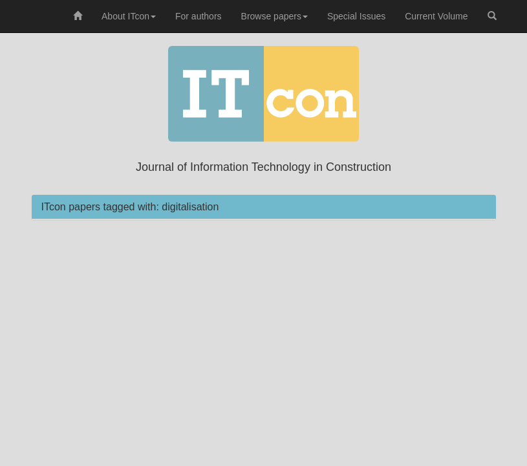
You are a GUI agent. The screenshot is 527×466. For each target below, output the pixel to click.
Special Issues (356, 16)
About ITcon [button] (129, 16)
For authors (198, 16)
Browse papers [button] (274, 16)
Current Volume (436, 16)
